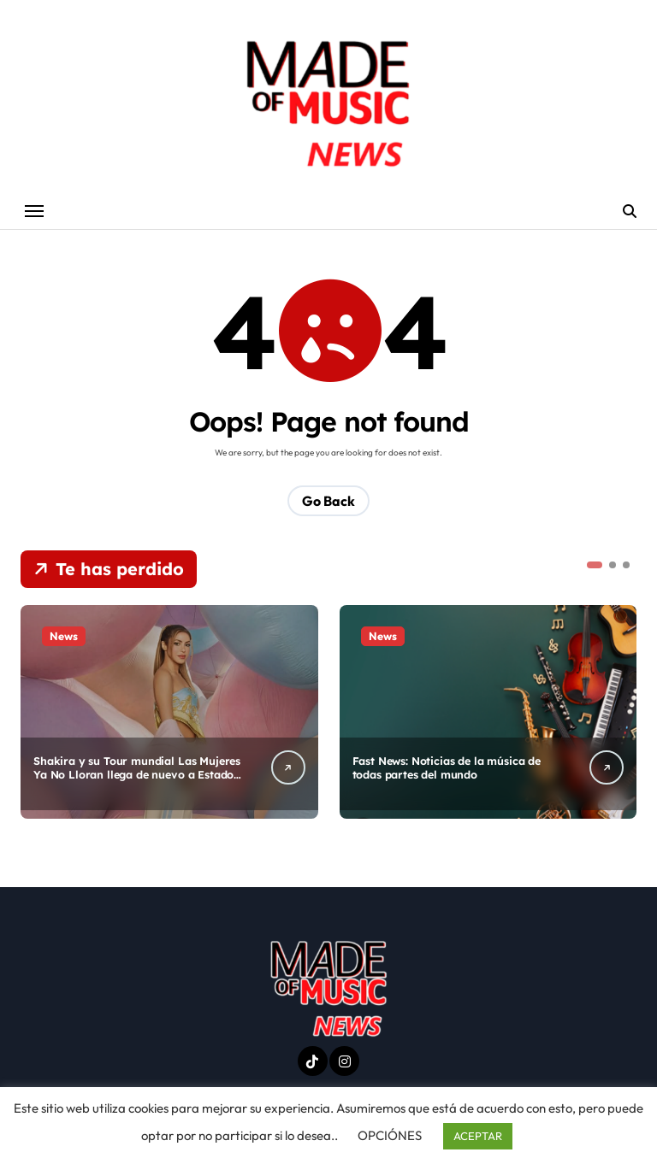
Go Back (328, 501)
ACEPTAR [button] (477, 1136)
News (64, 637)
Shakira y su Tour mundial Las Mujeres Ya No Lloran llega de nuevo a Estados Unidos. (137, 775)
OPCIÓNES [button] (390, 1135)
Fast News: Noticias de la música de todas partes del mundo (448, 768)
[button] (594, 565)
